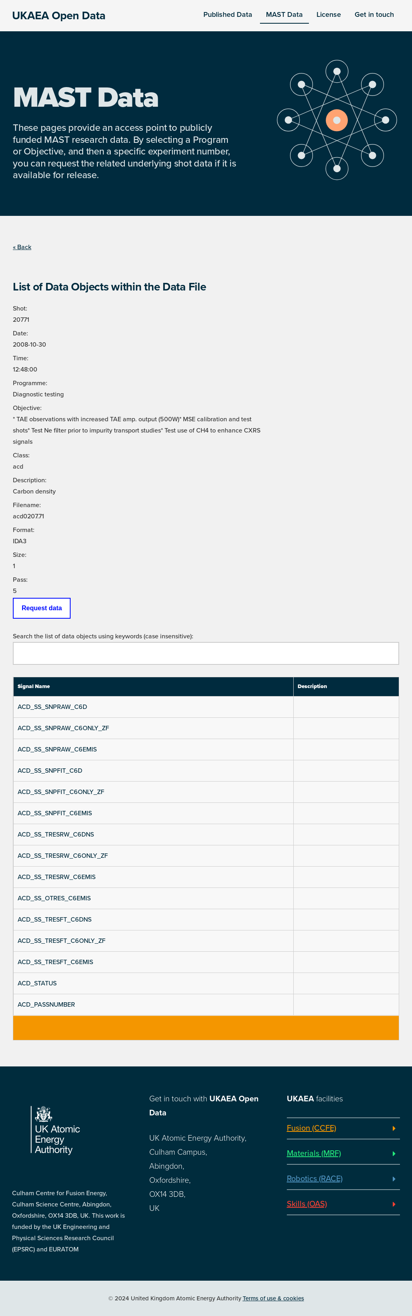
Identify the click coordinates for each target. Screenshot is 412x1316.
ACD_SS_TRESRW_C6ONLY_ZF (63, 856)
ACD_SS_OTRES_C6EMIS (54, 898)
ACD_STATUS (37, 983)
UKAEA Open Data (59, 15)
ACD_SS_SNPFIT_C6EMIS (55, 813)
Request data (42, 608)
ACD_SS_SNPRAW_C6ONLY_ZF (63, 728)
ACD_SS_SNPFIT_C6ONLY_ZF (61, 792)
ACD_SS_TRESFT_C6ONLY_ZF (62, 941)
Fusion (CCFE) (311, 1128)
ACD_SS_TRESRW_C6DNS (56, 835)
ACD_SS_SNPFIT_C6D (50, 771)
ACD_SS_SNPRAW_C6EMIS (57, 749)
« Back (22, 247)
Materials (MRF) (314, 1153)
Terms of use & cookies (273, 1298)
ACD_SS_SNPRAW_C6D (52, 707)
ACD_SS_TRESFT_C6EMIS (55, 962)
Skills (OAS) (307, 1204)
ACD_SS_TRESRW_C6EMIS (56, 877)
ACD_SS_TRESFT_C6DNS (54, 920)
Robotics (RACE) (315, 1179)
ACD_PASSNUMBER (46, 1005)
